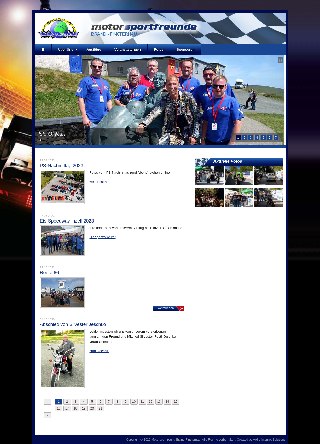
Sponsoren (185, 49)
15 (175, 402)
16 (58, 408)
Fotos (158, 49)
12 (150, 402)
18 (75, 408)
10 (134, 402)
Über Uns (68, 49)
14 (167, 402)
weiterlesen (98, 182)
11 (142, 402)
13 (159, 402)
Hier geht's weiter (103, 237)
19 (83, 408)
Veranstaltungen (127, 49)
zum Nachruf (99, 351)
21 (100, 408)
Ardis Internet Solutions (269, 439)
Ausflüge (93, 49)
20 (92, 408)
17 (67, 408)
